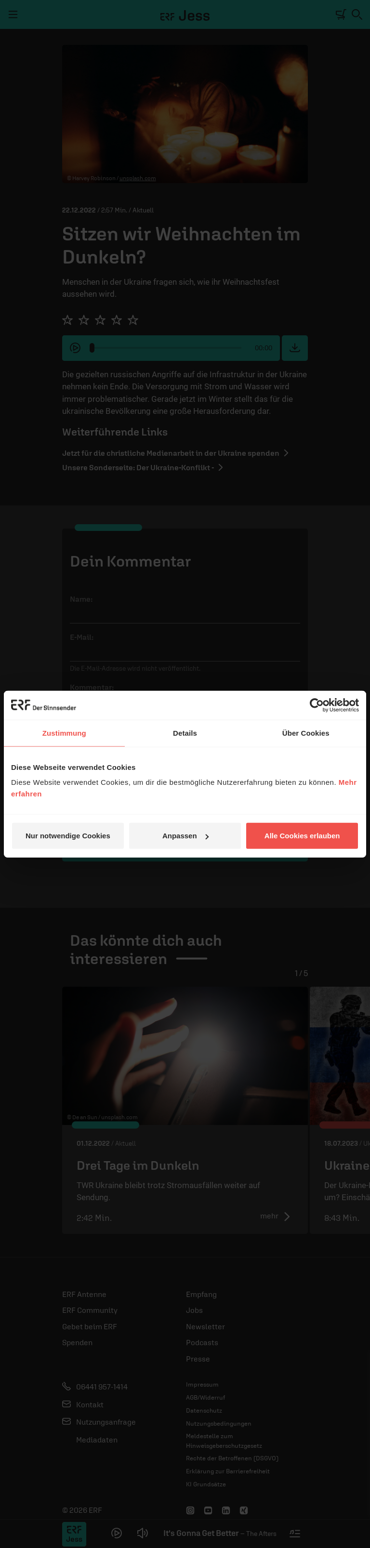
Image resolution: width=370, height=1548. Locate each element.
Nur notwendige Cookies (68, 836)
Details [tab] (185, 732)
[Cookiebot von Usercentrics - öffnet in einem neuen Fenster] (317, 705)
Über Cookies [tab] (306, 732)
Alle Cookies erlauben (302, 836)
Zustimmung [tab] (64, 732)
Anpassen (185, 836)
